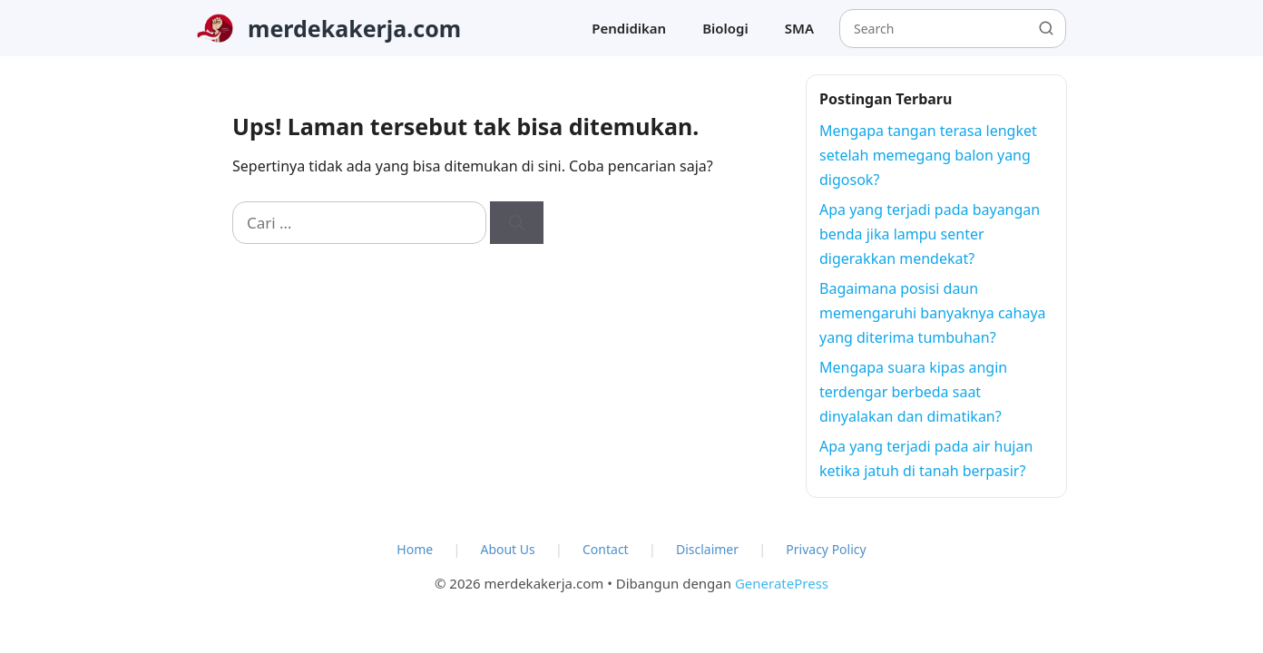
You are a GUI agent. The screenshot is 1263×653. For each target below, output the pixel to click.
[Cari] (516, 223)
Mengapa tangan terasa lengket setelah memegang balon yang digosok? (928, 155)
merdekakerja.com (354, 28)
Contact (606, 549)
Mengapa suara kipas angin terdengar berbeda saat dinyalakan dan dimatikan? (913, 391)
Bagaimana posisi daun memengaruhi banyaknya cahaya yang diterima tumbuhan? (932, 312)
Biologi (725, 28)
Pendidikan (629, 28)
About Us (507, 549)
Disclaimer (707, 549)
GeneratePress (781, 583)
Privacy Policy (826, 549)
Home (415, 549)
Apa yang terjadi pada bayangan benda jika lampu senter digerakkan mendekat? (929, 234)
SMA (799, 28)
